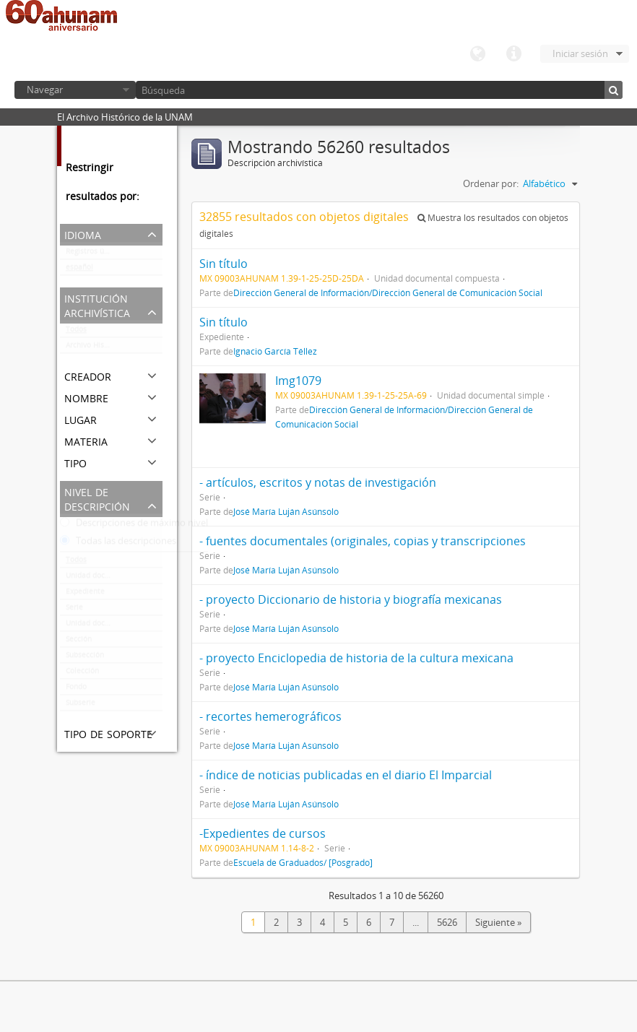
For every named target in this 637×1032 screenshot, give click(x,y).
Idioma (477, 54)
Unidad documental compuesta (114, 626)
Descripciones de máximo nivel (134, 525)
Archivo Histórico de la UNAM (114, 348)
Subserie (80, 706)
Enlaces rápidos (513, 54)
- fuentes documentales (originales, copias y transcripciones (362, 541)
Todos (76, 332)
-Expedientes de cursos (262, 833)
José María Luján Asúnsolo (286, 511)
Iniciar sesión (580, 53)
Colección (82, 674)
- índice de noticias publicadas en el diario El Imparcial (345, 775)
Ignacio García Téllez (275, 351)
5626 (447, 922)
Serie (74, 610)
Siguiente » (498, 922)
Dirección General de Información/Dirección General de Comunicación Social (387, 292)
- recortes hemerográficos (270, 716)
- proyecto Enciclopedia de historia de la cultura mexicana (356, 658)
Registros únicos (94, 254)
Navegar (45, 89)
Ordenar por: (491, 183)
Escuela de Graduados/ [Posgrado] (303, 862)
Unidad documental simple (112, 578)
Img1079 (298, 381)
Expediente (85, 594)
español (79, 270)
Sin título (223, 264)
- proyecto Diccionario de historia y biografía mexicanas (350, 599)
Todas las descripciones (118, 543)
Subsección (85, 658)
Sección (79, 642)
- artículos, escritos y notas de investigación (317, 482)
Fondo (76, 690)
